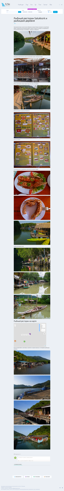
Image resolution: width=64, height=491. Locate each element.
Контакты (6, 488)
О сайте (2, 488)
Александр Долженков (24, 489)
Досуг (27, 5)
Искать (55, 12)
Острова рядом (21, 5)
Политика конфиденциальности (14, 488)
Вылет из (39, 10)
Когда (29, 11)
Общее (51, 5)
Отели (31, 5)
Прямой (50, 11)
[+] (32, 460)
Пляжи (39, 5)
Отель (7, 10)
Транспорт (45, 5)
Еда (35, 5)
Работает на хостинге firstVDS (6, 487)
